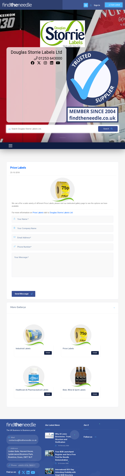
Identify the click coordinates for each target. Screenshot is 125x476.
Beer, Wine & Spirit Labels (74, 390)
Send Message (24, 294)
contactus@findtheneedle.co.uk (22, 440)
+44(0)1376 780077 (26, 465)
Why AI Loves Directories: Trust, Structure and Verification (63, 438)
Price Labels (38, 212)
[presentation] (29, 284)
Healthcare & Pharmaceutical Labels (32, 390)
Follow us (90, 437)
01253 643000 (48, 58)
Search (108, 129)
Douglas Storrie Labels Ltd (36, 52)
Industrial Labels (23, 348)
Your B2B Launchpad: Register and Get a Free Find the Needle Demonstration (65, 456)
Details (48, 353)
